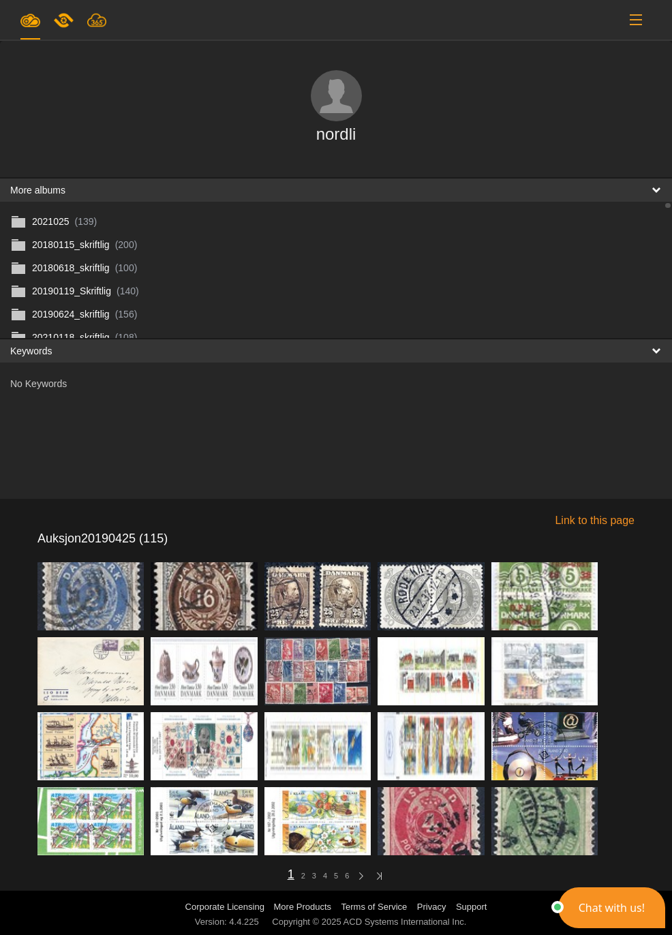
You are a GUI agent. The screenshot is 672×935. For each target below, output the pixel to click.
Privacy (431, 907)
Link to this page (595, 520)
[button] (611, 907)
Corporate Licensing (226, 907)
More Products (303, 907)
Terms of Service (374, 907)
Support (471, 907)
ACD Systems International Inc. (405, 922)
